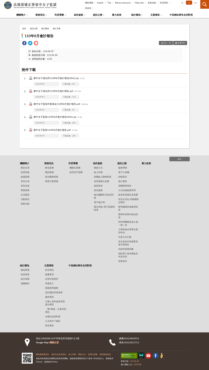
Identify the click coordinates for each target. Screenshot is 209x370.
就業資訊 (122, 261)
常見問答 (164, 2)
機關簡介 (21, 14)
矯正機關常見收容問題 (103, 196)
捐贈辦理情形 (124, 185)
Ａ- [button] (182, 2)
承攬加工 (49, 283)
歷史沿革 (25, 167)
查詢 (204, 4)
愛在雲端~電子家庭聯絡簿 (104, 208)
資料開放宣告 (105, 354)
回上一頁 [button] (167, 43)
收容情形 (25, 274)
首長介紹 (25, 181)
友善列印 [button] (181, 43)
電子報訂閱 (99, 202)
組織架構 (25, 176)
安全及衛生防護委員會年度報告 (128, 243)
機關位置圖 (75, 167)
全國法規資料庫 (52, 316)
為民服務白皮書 (101, 181)
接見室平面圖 (76, 172)
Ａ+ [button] (195, 2)
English (100, 2)
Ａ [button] (189, 2)
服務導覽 (122, 167)
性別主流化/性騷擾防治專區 (128, 201)
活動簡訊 (25, 199)
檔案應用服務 (51, 288)
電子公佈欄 (123, 172)
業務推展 (25, 190)
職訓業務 (49, 172)
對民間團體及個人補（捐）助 (128, 223)
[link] (24, 43)
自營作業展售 (51, 279)
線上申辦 (98, 172)
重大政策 (116, 14)
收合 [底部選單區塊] (179, 159)
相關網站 (25, 283)
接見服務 (98, 190)
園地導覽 (25, 270)
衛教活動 (25, 203)
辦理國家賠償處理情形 (128, 208)
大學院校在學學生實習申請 (128, 231)
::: (2, 2)
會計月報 (56, 28)
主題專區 (155, 14)
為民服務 (78, 14)
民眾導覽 (59, 14)
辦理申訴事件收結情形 (128, 216)
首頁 (24, 28)
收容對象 (25, 172)
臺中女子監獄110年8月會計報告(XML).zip (58, 117)
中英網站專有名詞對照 (181, 14)
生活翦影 (25, 194)
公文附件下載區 (52, 321)
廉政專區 (49, 297)
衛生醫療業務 (51, 176)
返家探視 (98, 185)
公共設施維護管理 (127, 190)
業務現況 (40, 14)
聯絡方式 (98, 167)
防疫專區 (49, 325)
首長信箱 (152, 2)
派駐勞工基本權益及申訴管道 (128, 255)
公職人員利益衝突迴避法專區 (55, 303)
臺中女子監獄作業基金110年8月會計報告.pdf (61, 104)
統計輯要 (25, 279)
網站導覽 (89, 2)
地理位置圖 (92, 354)
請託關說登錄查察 (54, 292)
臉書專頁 (49, 274)
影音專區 (49, 270)
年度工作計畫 (124, 237)
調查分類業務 (51, 181)
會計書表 (45, 28)
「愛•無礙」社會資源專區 (55, 310)
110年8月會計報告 (39, 36)
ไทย (109, 2)
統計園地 (135, 14)
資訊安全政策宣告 (58, 354)
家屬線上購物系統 (102, 176)
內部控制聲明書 (126, 249)
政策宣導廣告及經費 (128, 194)
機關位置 (54, 342)
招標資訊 (122, 176)
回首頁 (88, 8)
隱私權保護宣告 (42, 354)
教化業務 (49, 167)
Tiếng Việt (139, 2)
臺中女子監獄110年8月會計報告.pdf (55, 130)
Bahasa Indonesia (123, 2)
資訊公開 (97, 14)
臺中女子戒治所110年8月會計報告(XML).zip (59, 78)
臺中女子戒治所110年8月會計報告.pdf (57, 91)
